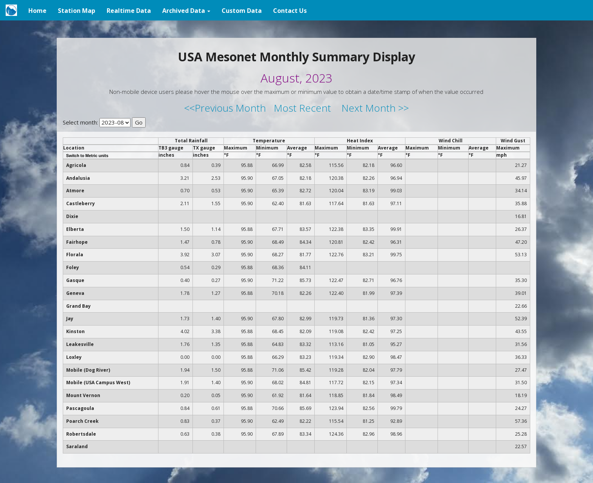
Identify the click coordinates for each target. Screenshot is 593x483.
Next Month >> (375, 108)
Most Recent (302, 108)
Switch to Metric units (87, 155)
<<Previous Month (225, 108)
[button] (186, 10)
